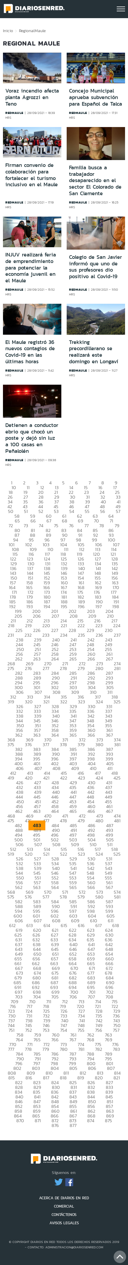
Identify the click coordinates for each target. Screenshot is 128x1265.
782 (98, 1049)
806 (92, 1068)
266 (91, 659)
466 (91, 811)
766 (55, 1040)
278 (63, 668)
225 (19, 630)
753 (46, 1030)
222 (81, 625)
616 (81, 925)
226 (37, 630)
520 (29, 854)
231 (11, 635)
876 (55, 1125)
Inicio (8, 31)
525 (117, 854)
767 (72, 1040)
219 (28, 625)
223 (99, 625)
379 (81, 744)
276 (28, 668)
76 (71, 525)
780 (64, 1049)
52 (41, 511)
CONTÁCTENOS (64, 1214)
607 (37, 921)
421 (46, 778)
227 (54, 630)
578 (63, 897)
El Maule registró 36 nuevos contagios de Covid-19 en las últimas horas (30, 351)
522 (63, 854)
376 (28, 744)
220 (46, 625)
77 (86, 525)
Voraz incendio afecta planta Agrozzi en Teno (32, 97)
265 (73, 659)
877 (73, 1125)
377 (46, 744)
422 (63, 778)
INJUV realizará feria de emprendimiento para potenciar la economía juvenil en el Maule (30, 267)
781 (81, 1049)
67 (49, 521)
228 (72, 630)
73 (26, 525)
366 (91, 735)
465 (73, 811)
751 (12, 1030)
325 (117, 702)
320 (29, 702)
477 (46, 821)
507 (38, 844)
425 (117, 778)
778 (28, 1049)
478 (63, 821)
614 (47, 925)
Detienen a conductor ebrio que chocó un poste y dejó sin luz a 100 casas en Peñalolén (31, 438)
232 (28, 635)
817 (46, 1078)
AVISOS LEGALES (64, 1223)
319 (11, 702)
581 (117, 897)
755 (81, 1030)
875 (108, 1120)
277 (46, 668)
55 (87, 511)
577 (46, 897)
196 (81, 606)
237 (117, 635)
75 (56, 525)
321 (46, 702)
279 (81, 668)
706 (73, 997)
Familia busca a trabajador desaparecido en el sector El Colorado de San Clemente (95, 180)
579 (81, 897)
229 (90, 630)
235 (81, 635)
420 (29, 778)
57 (118, 511)
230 (109, 630)
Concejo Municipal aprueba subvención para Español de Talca (95, 97)
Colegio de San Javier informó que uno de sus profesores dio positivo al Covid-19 (95, 266)
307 (38, 692)
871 (38, 1120)
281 (117, 668)
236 (99, 635)
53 (56, 511)
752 (28, 1030)
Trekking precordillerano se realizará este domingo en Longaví (93, 351)
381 (117, 744)
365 (73, 735)
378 (63, 744)
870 (20, 1120)
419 (11, 778)
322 (63, 702)
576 (28, 897)
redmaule (14, 112)
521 (46, 854)
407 (38, 768)
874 (90, 1120)
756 (98, 1030)
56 (102, 511)
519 (11, 854)
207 (55, 616)
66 (33, 521)
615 (64, 925)
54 (71, 511)
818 (63, 1078)
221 (64, 625)
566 (91, 887)
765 (37, 1040)
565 (73, 887)
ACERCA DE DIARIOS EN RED (64, 1198)
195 (64, 606)
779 (45, 1049)
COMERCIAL (64, 1206)
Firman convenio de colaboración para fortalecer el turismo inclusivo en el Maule (31, 174)
